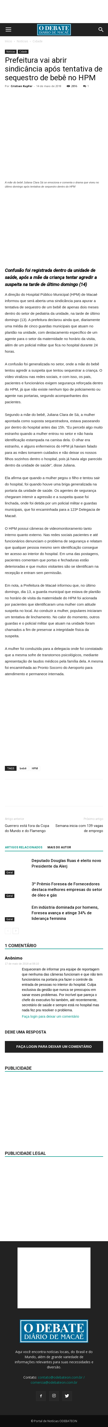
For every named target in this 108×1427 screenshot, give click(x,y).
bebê (23, 768)
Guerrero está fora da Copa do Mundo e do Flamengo (27, 828)
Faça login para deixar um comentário (50, 1016)
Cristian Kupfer (21, 86)
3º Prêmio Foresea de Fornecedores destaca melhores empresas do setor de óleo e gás (67, 889)
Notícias (22, 41)
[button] (101, 29)
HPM (35, 768)
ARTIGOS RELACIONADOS (23, 847)
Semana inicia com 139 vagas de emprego (79, 828)
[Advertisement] (54, 225)
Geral (9, 872)
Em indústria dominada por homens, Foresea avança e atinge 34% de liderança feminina (65, 913)
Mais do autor (59, 847)
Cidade (38, 41)
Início (8, 41)
